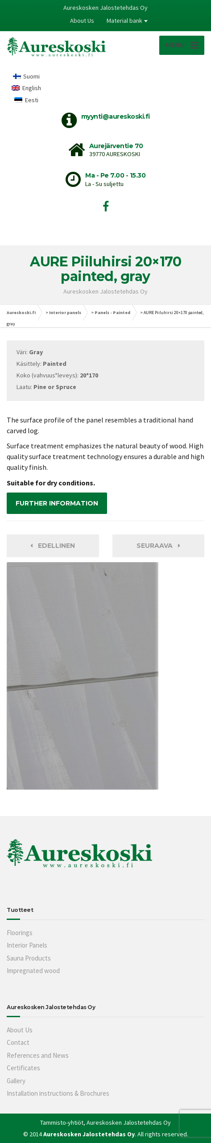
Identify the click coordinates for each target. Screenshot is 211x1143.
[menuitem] (26, 76)
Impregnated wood (33, 970)
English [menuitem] (31, 88)
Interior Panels (27, 945)
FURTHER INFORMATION (57, 503)
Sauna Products (29, 958)
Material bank (124, 21)
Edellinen (52, 546)
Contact (18, 1042)
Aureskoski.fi (21, 312)
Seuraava (158, 546)
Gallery (16, 1081)
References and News (38, 1055)
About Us (82, 21)
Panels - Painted (112, 312)
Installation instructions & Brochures (58, 1093)
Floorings (20, 932)
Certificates (23, 1068)
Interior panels (65, 312)
